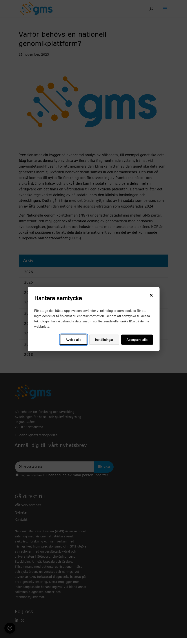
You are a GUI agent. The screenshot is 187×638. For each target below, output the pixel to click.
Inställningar (104, 340)
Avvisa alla (74, 340)
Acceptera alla (137, 340)
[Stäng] (151, 295)
